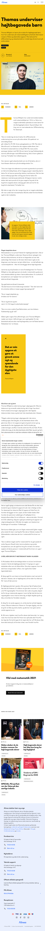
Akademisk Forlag (9, 829)
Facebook (6, 107)
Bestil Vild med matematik (15, 692)
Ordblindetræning (9, 831)
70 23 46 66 (11, 871)
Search (38, 2)
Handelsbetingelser (29, 926)
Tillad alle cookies (22, 490)
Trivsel (3, 47)
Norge (33, 829)
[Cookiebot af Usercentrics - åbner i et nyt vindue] (36, 435)
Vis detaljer (37, 485)
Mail (18, 107)
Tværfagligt (5, 45)
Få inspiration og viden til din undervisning (16, 857)
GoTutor (21, 829)
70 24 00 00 (11, 909)
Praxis (16, 829)
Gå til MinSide (8, 893)
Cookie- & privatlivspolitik (17, 926)
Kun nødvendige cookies (22, 495)
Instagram (17, 917)
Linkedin (29, 107)
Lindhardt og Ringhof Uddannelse (21, 827)
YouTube (24, 917)
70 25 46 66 (11, 845)
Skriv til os (10, 848)
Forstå (18, 831)
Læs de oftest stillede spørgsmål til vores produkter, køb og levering (21, 884)
